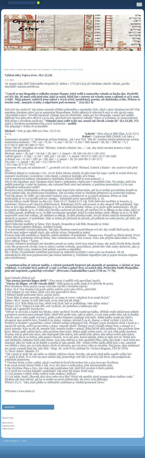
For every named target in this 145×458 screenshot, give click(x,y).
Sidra (12, 69)
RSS (24, 441)
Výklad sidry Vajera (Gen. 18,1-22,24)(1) (33, 69)
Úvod (6, 69)
